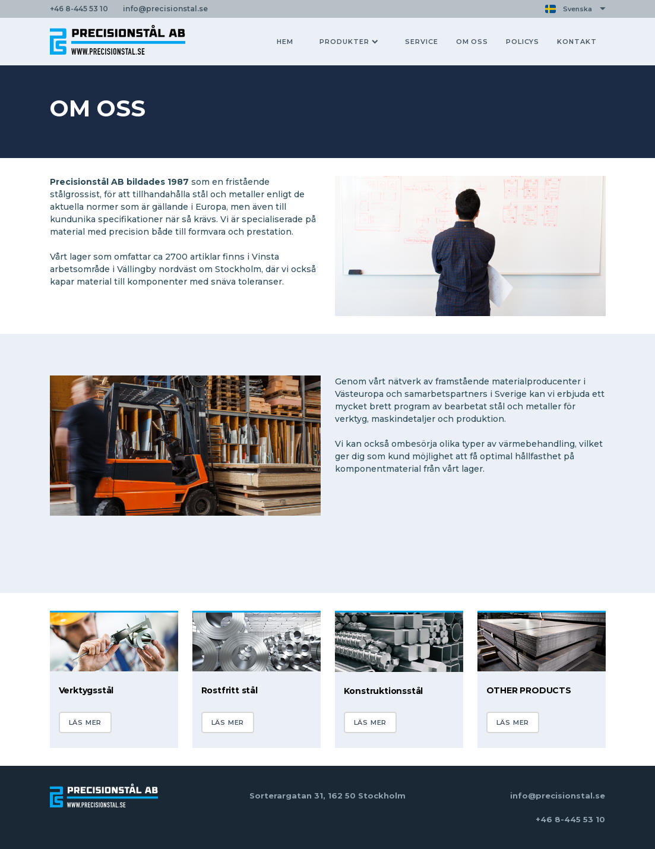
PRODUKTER (348, 41)
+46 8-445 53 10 (570, 819)
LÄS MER (85, 722)
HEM (285, 41)
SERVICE (421, 41)
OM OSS (472, 41)
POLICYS (522, 41)
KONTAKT (576, 41)
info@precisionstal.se (557, 795)
